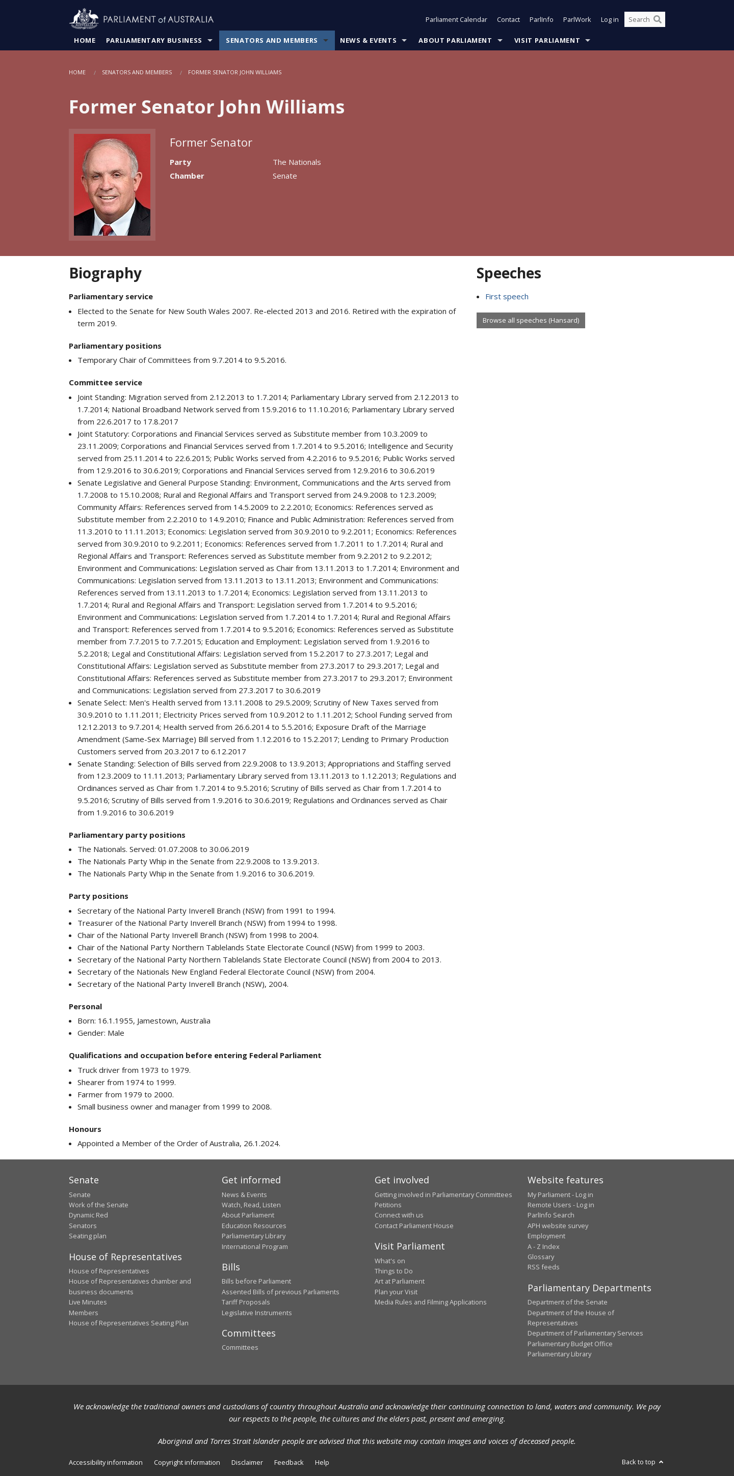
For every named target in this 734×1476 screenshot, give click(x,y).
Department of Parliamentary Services (585, 1333)
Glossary (541, 1256)
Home (85, 40)
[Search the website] (644, 19)
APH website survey (558, 1225)
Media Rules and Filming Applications (431, 1302)
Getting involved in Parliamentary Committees (443, 1194)
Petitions (388, 1204)
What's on (390, 1260)
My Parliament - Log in (560, 1194)
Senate (80, 1194)
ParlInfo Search (551, 1214)
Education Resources (254, 1225)
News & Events (368, 40)
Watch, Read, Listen (251, 1204)
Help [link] (322, 1462)
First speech (507, 296)
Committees (240, 1347)
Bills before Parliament (256, 1281)
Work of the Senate (98, 1204)
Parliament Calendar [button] (456, 19)
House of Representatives (109, 1270)
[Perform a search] (657, 19)
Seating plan (88, 1235)
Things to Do (394, 1270)
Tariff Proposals (246, 1302)
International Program (255, 1246)
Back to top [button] (643, 1461)
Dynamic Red (88, 1214)
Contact (508, 19)
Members (83, 1312)
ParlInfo (542, 19)
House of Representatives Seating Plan (129, 1322)
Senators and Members (272, 40)
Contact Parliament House (414, 1225)
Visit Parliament (547, 40)
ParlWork (577, 19)
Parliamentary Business (154, 40)
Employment (546, 1235)
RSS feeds (544, 1266)
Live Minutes (88, 1302)
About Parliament (455, 40)
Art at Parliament (400, 1281)
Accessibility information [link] (106, 1462)
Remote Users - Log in (561, 1204)
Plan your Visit (396, 1291)
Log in (610, 19)
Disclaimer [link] (247, 1462)
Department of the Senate (568, 1302)
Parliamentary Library (253, 1235)
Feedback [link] (289, 1462)
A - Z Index (544, 1246)
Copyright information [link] (187, 1462)
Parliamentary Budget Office (570, 1343)
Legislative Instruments (257, 1312)
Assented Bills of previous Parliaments (280, 1291)
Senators (83, 1225)
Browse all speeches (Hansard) (531, 320)
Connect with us (399, 1214)
